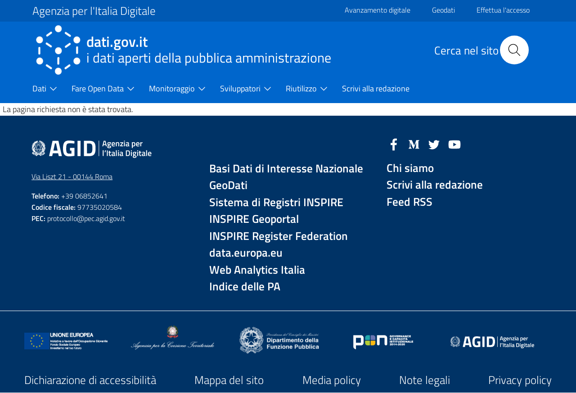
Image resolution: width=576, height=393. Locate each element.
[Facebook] (394, 143)
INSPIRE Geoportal (254, 219)
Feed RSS (409, 202)
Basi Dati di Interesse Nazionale (286, 168)
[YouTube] (454, 143)
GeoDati (228, 185)
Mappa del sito (229, 379)
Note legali (424, 379)
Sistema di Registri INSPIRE (276, 202)
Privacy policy (520, 379)
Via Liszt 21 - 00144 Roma (72, 176)
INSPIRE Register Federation (278, 236)
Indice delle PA (244, 286)
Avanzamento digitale (377, 10)
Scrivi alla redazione (435, 184)
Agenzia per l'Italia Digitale (94, 10)
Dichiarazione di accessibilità (90, 379)
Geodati (443, 10)
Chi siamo (410, 168)
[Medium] (414, 143)
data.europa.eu (246, 252)
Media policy (331, 379)
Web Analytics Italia (257, 270)
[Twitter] (434, 143)
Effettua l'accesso (503, 10)
